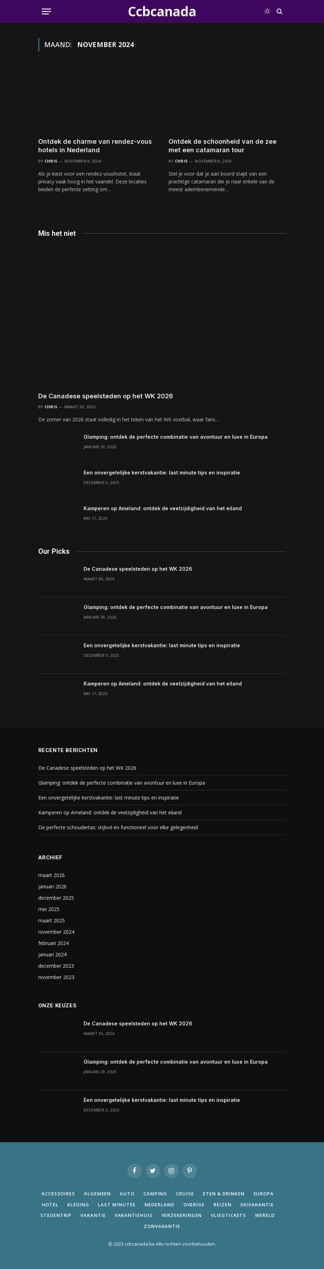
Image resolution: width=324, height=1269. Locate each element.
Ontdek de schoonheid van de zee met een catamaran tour (223, 146)
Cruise (185, 1193)
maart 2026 (51, 875)
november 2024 (56, 931)
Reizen (222, 1204)
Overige (194, 1204)
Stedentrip (56, 1215)
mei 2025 (48, 909)
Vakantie (93, 1215)
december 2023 (56, 965)
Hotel (50, 1204)
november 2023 (56, 977)
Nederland (159, 1204)
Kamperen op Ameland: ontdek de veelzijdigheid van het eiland (163, 508)
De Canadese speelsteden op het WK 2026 (105, 396)
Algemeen (97, 1193)
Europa (264, 1193)
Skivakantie (256, 1204)
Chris (51, 161)
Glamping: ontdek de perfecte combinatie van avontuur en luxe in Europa (176, 437)
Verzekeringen (181, 1215)
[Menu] (46, 11)
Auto (127, 1193)
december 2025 (56, 897)
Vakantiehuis (134, 1215)
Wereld (264, 1215)
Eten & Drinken (224, 1193)
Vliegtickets (228, 1215)
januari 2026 (52, 886)
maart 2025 (51, 920)
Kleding (78, 1204)
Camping (155, 1193)
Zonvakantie (162, 1226)
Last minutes (117, 1204)
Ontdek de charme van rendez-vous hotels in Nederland (95, 146)
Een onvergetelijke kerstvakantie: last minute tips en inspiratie (162, 473)
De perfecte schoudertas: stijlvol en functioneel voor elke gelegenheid (118, 827)
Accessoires (58, 1193)
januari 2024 (52, 954)
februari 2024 (53, 943)
